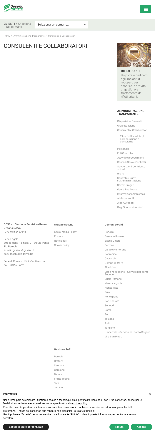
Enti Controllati (125, 153)
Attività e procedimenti (130, 157)
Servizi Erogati (125, 185)
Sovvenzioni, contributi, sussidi (131, 168)
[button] (150, 394)
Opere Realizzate (127, 189)
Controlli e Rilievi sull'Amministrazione (129, 179)
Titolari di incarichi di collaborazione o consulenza (132, 139)
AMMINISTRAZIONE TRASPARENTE (130, 112)
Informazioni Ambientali (131, 194)
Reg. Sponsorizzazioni (130, 207)
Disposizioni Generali (129, 121)
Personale (123, 148)
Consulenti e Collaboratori (132, 130)
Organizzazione (126, 125)
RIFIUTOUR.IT (130, 71)
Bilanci (121, 173)
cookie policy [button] (79, 403)
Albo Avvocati (125, 202)
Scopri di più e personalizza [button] (26, 426)
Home (7, 36)
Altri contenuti (125, 198)
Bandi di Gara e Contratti (131, 162)
